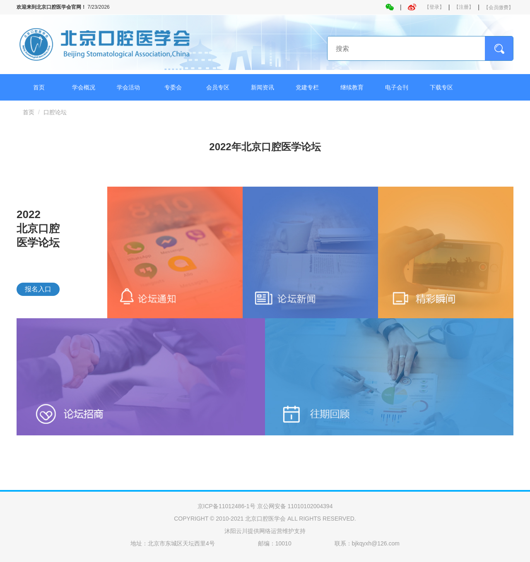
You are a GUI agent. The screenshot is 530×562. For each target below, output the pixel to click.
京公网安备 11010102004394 (295, 506)
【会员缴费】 (498, 7)
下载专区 (441, 87)
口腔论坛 (55, 112)
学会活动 (128, 87)
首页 (39, 87)
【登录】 (434, 7)
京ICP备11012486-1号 (226, 506)
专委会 (173, 87)
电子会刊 (396, 87)
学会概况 (83, 87)
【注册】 (464, 7)
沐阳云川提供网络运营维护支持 (265, 531)
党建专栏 (307, 87)
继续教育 (352, 87)
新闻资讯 (262, 87)
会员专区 (217, 87)
